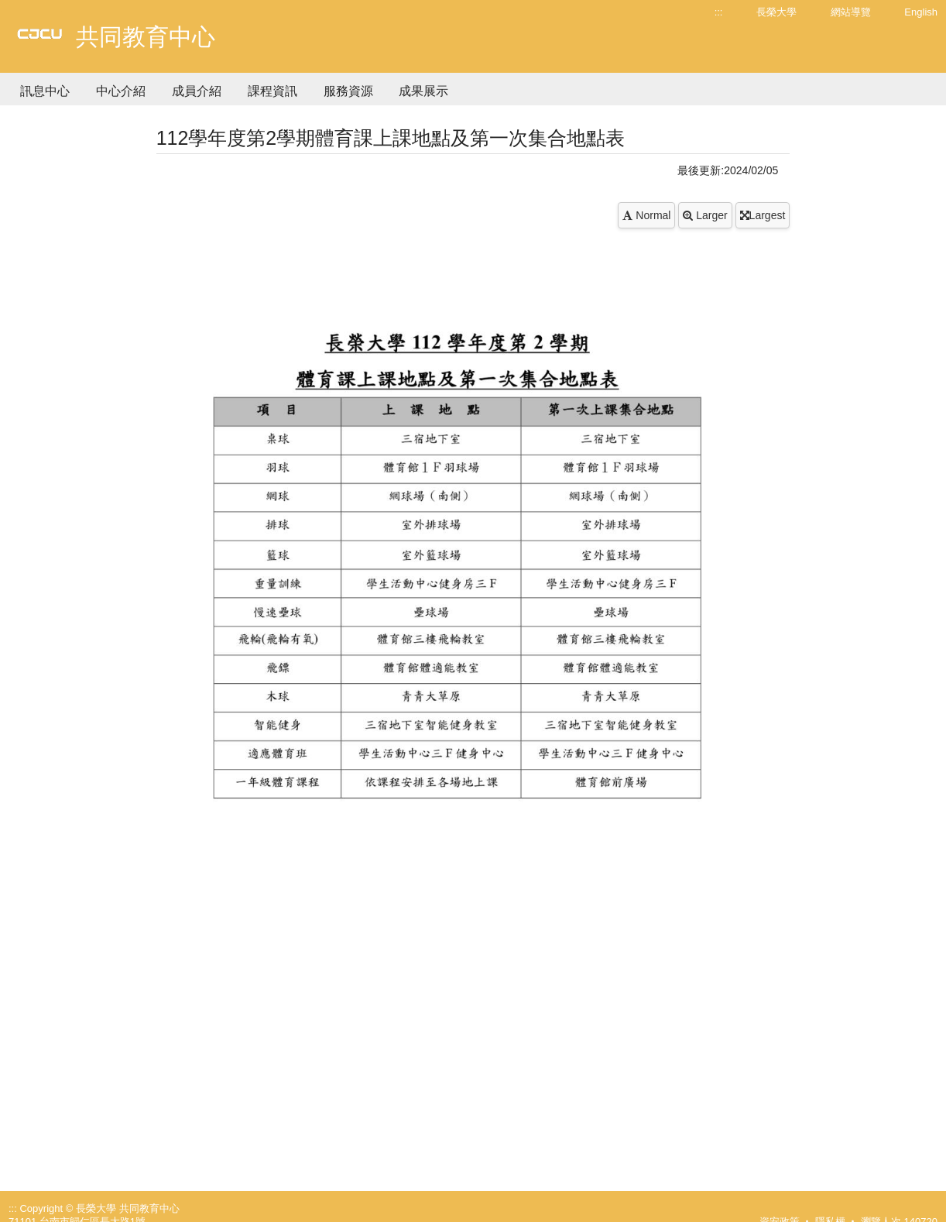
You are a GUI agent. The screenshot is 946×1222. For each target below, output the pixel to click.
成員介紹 (196, 91)
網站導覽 (851, 12)
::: (719, 12)
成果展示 (423, 91)
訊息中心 (45, 91)
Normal (646, 215)
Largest (763, 215)
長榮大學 (776, 12)
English (920, 12)
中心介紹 (121, 91)
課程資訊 (272, 91)
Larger (705, 215)
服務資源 (348, 91)
